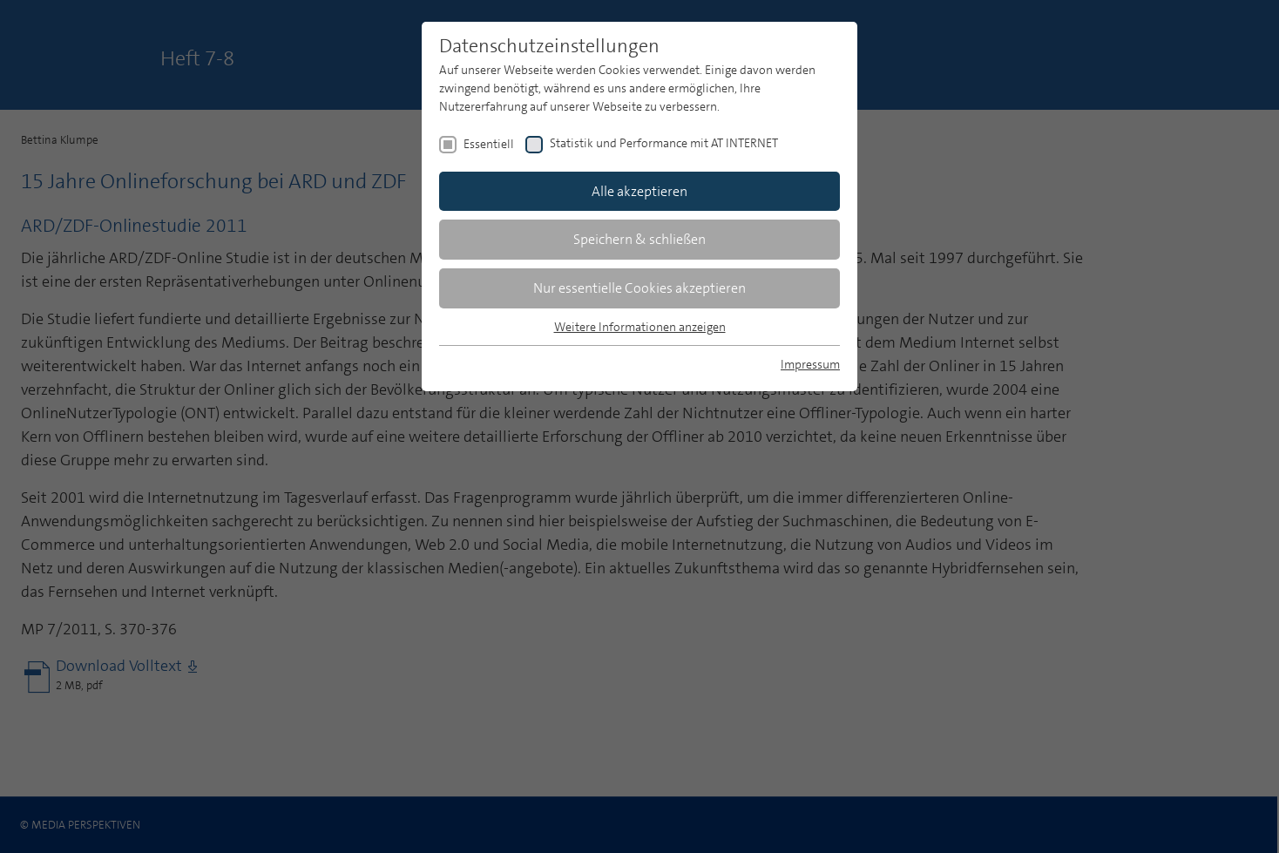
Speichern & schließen (639, 239)
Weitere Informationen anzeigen (640, 327)
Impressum (810, 364)
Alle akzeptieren (639, 191)
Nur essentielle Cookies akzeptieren (639, 288)
